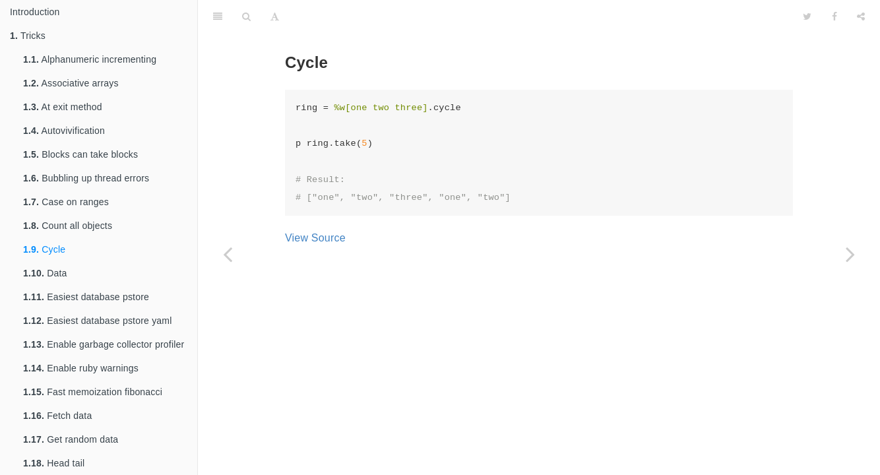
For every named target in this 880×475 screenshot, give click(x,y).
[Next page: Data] (850, 254)
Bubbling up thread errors (86, 178)
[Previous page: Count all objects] (227, 254)
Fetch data (57, 415)
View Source (315, 237)
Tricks (28, 35)
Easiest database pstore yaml (97, 320)
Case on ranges (66, 202)
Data (45, 273)
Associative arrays (71, 83)
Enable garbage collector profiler (103, 344)
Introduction (35, 12)
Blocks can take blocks (80, 154)
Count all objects (67, 225)
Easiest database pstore (86, 297)
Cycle (44, 249)
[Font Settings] (275, 16)
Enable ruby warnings (81, 368)
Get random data (70, 439)
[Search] (246, 16)
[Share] (861, 16)
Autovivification (64, 130)
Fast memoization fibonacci (92, 392)
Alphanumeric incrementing (89, 59)
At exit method (62, 107)
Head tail (53, 463)
